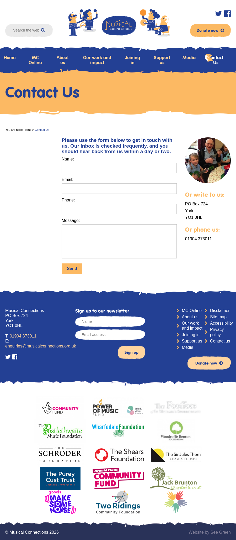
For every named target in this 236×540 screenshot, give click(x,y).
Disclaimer (220, 310)
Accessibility (220, 323)
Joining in (132, 60)
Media (189, 57)
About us (63, 60)
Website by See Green (210, 532)
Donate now (210, 30)
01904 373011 (23, 336)
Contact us (220, 341)
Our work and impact (97, 60)
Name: (68, 159)
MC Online (35, 60)
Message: (71, 220)
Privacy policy (217, 332)
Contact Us (214, 59)
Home (27, 129)
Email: (67, 179)
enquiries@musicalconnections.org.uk (40, 346)
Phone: (68, 200)
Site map (218, 317)
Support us (162, 60)
